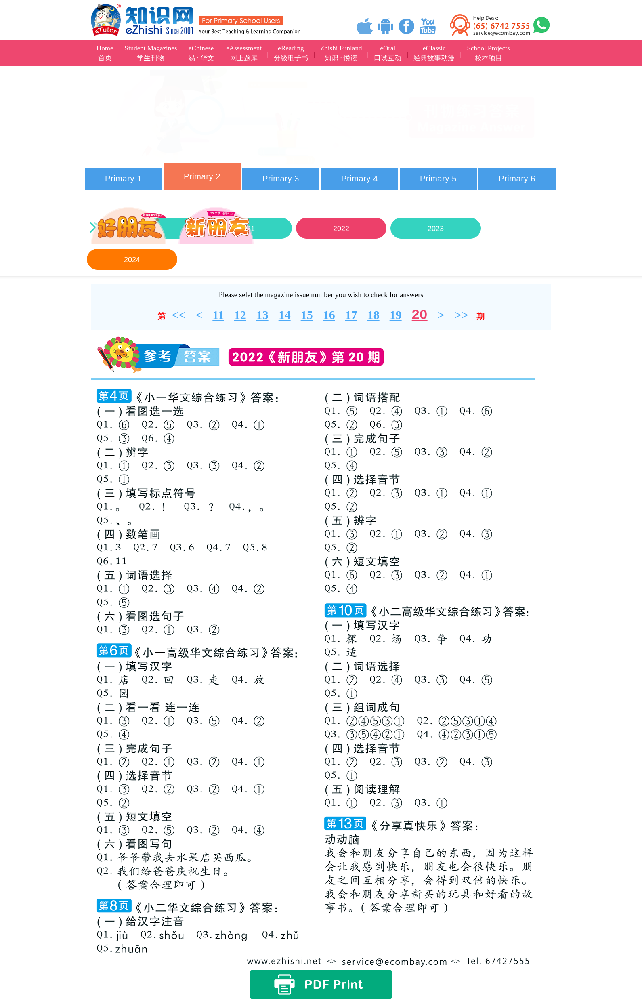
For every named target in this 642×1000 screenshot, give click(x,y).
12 (240, 314)
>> (461, 314)
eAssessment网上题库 (244, 53)
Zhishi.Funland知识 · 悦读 (341, 53)
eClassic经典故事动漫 (434, 53)
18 (373, 314)
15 (307, 314)
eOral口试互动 (387, 53)
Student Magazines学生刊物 (151, 53)
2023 (436, 229)
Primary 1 (123, 178)
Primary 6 (517, 178)
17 (351, 314)
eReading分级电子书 (291, 53)
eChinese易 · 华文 (201, 53)
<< (178, 314)
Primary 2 (202, 176)
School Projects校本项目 (488, 53)
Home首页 (105, 53)
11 (218, 314)
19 (396, 314)
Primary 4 (359, 178)
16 (329, 314)
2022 (341, 229)
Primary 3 (280, 178)
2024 (132, 260)
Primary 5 (438, 178)
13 (262, 314)
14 (285, 314)
